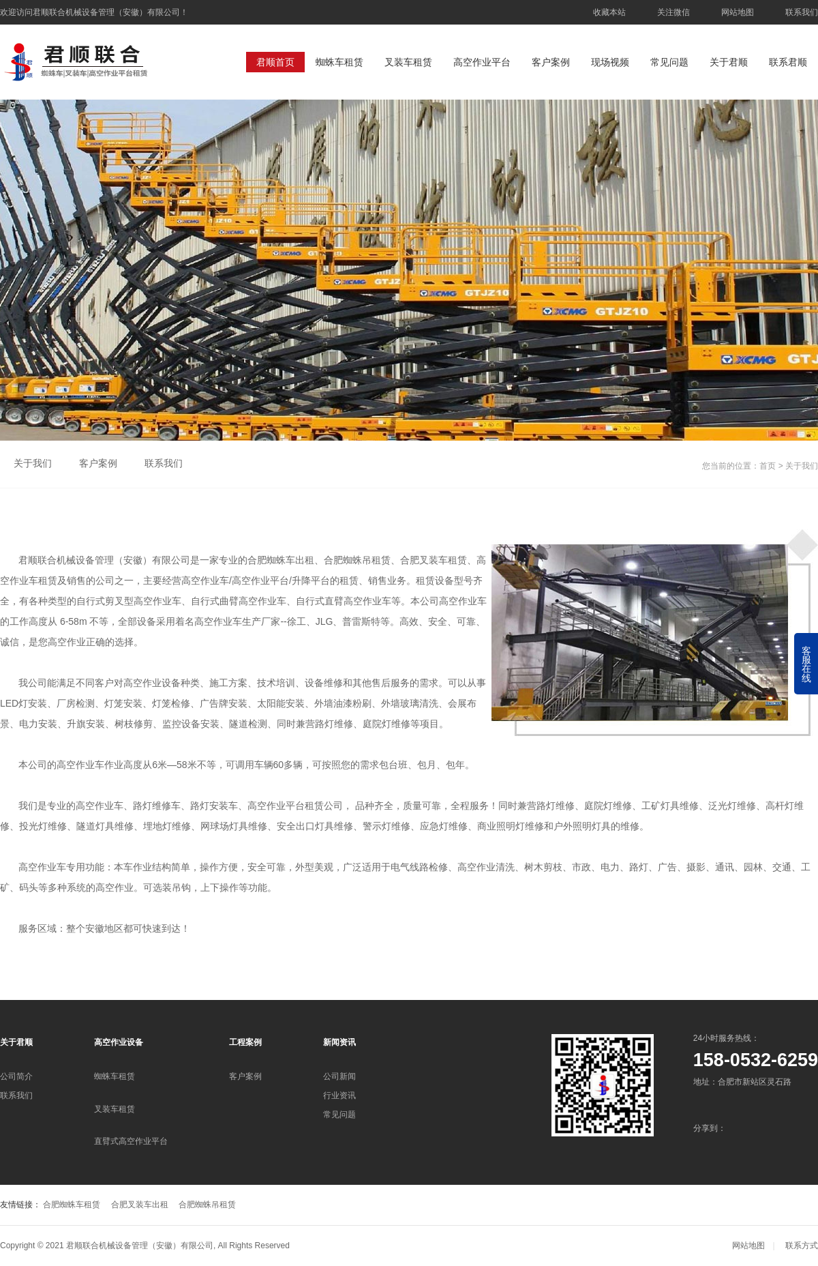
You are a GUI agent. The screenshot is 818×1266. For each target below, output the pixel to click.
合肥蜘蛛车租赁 (71, 1204)
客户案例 (551, 62)
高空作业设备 (118, 1042)
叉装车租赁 (408, 62)
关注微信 (673, 12)
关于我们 (33, 463)
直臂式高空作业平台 (131, 1141)
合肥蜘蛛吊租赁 (207, 1204)
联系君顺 (788, 62)
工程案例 (245, 1042)
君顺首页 (275, 62)
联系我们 (801, 12)
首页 (767, 466)
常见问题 (669, 62)
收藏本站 (609, 12)
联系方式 (801, 1245)
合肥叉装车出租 (139, 1204)
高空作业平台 (482, 62)
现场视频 (610, 62)
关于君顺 (729, 62)
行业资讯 (339, 1095)
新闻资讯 (339, 1042)
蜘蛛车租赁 (339, 62)
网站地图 (737, 12)
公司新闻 (339, 1076)
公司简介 (16, 1076)
